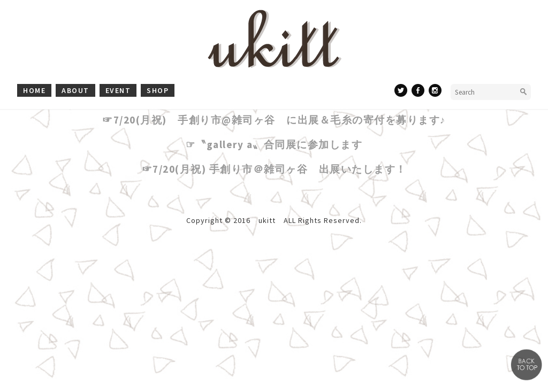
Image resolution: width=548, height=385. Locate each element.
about (75, 90)
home (34, 90)
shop (158, 90)
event (118, 90)
